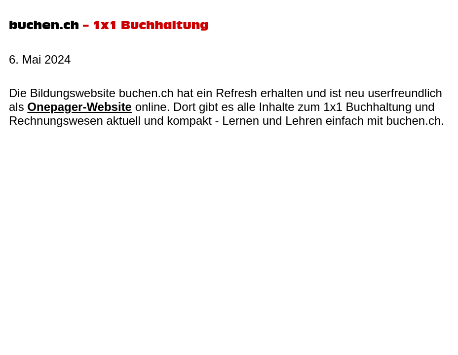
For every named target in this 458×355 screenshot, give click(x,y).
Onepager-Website (79, 106)
